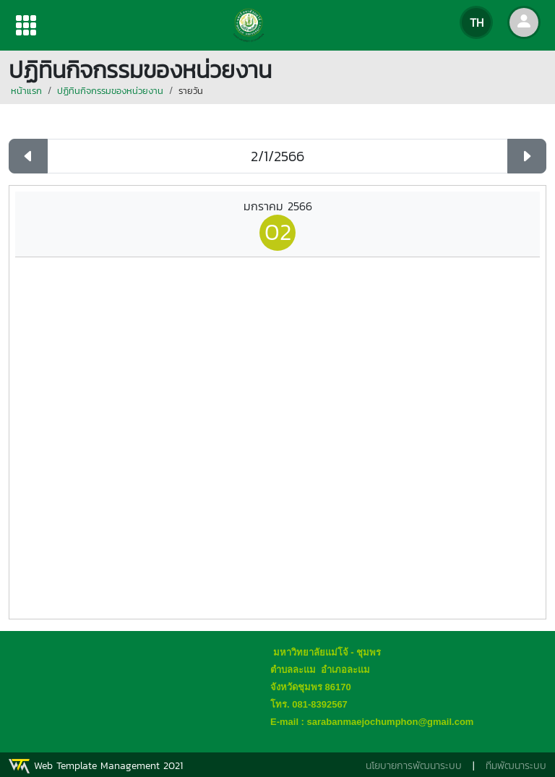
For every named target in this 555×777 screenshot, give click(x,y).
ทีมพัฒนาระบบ (516, 765)
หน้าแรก (26, 91)
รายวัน (190, 91)
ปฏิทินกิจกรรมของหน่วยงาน (110, 91)
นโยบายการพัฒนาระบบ (414, 765)
